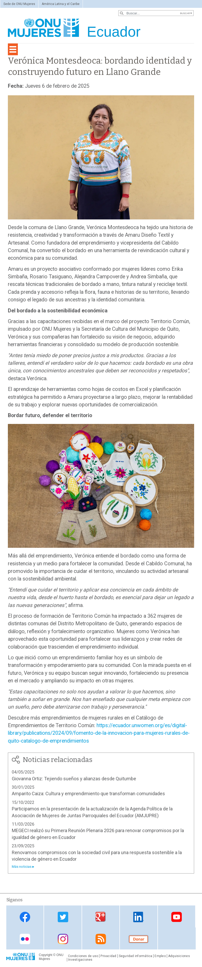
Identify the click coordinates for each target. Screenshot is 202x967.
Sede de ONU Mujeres (19, 4)
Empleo (160, 956)
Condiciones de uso (83, 956)
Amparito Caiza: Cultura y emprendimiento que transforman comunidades (89, 793)
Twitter (63, 916)
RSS (101, 938)
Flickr (25, 938)
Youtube (176, 916)
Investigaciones (80, 960)
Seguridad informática (135, 956)
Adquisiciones (179, 956)
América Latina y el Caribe (60, 4)
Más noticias (21, 867)
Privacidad (108, 956)
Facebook (25, 916)
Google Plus (101, 916)
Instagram (63, 938)
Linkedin (138, 916)
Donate (138, 938)
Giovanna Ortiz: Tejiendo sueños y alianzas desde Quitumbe (74, 778)
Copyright (45, 955)
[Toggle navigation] (13, 49)
